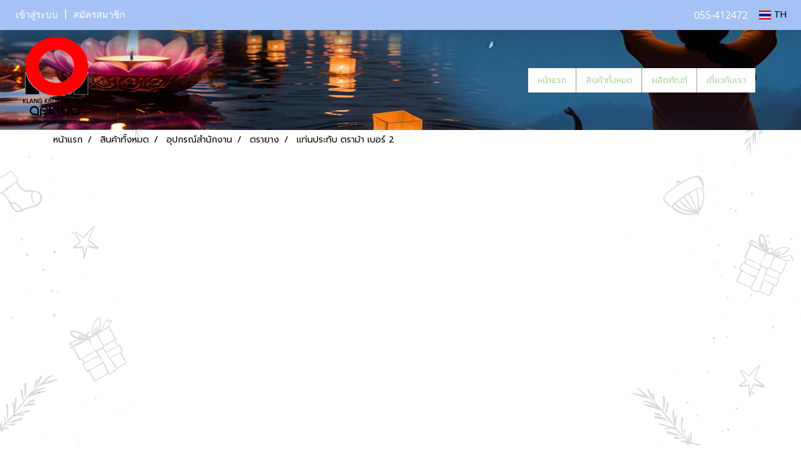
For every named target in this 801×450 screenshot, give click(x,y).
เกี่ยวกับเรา (726, 80)
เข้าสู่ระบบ (37, 15)
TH (773, 14)
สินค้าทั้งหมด (609, 80)
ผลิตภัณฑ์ (669, 80)
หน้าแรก (552, 80)
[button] (774, 80)
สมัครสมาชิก (99, 15)
